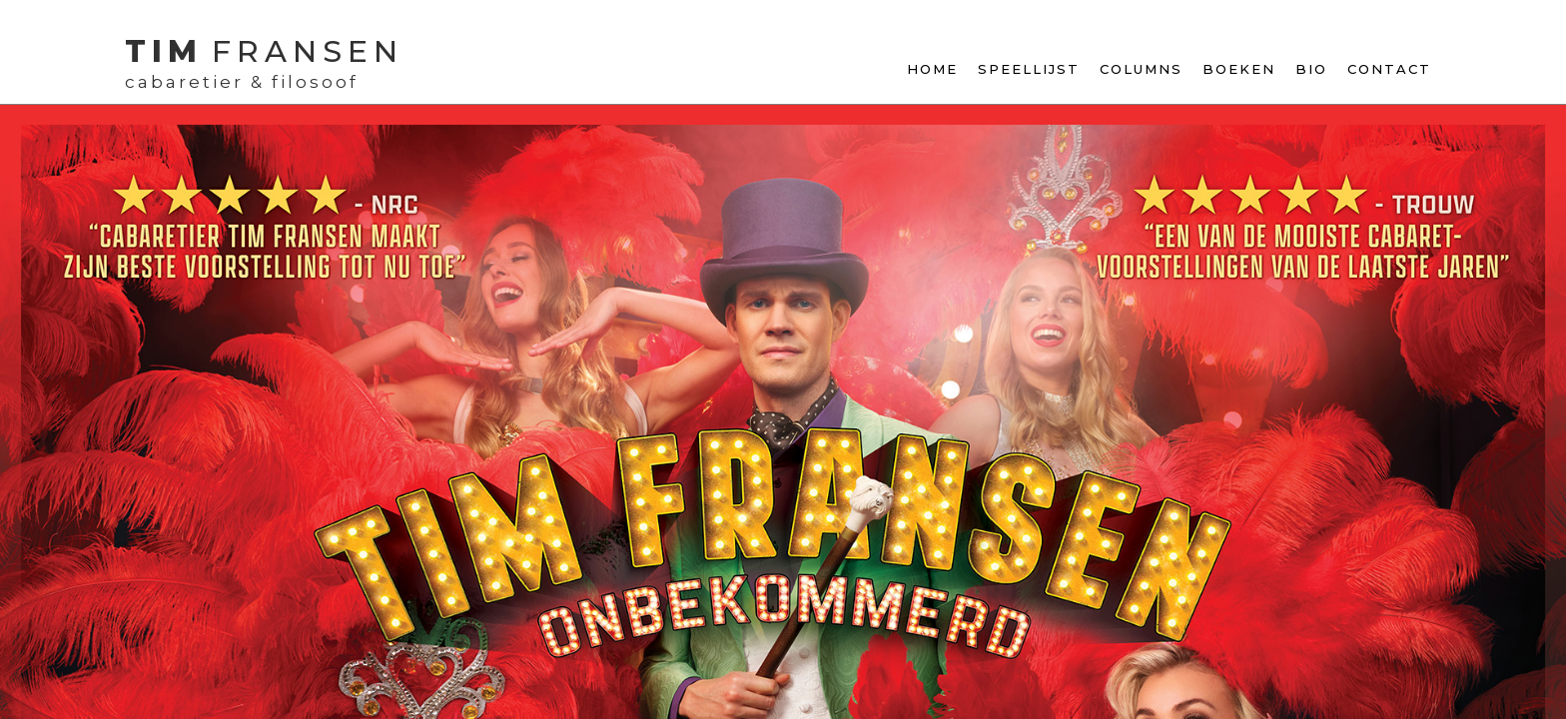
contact (1389, 69)
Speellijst (1029, 69)
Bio (1311, 69)
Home (932, 69)
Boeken (1238, 69)
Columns (1141, 69)
